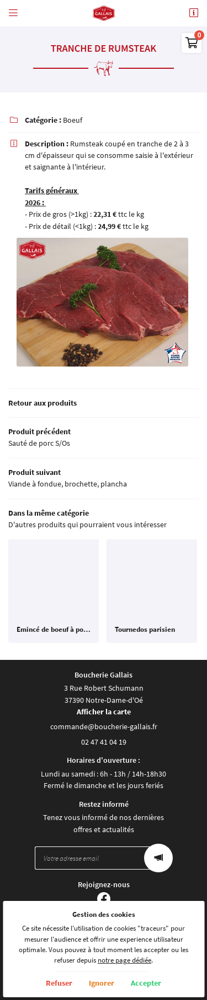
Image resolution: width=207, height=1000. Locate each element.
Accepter (146, 983)
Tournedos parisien (145, 629)
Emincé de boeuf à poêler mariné (54, 629)
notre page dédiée (124, 960)
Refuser (59, 983)
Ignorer (101, 983)
